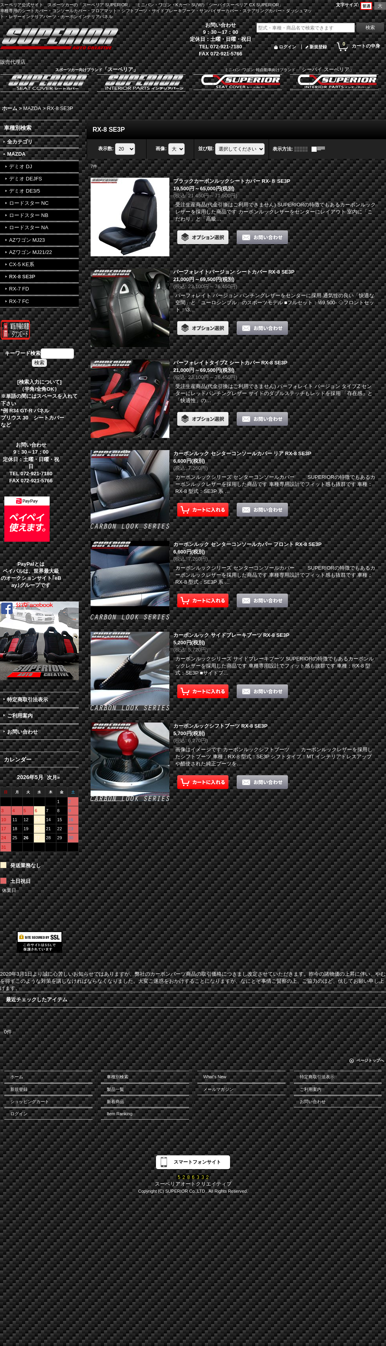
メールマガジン (218, 1089)
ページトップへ (370, 1060)
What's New (214, 1076)
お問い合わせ (22, 732)
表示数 (106, 148)
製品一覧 (115, 1089)
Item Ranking (119, 1113)
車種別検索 (117, 1076)
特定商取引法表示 (27, 699)
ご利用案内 (20, 716)
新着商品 (115, 1101)
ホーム (16, 1076)
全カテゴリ (20, 142)
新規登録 (318, 46)
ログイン (287, 46)
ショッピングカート (29, 1101)
